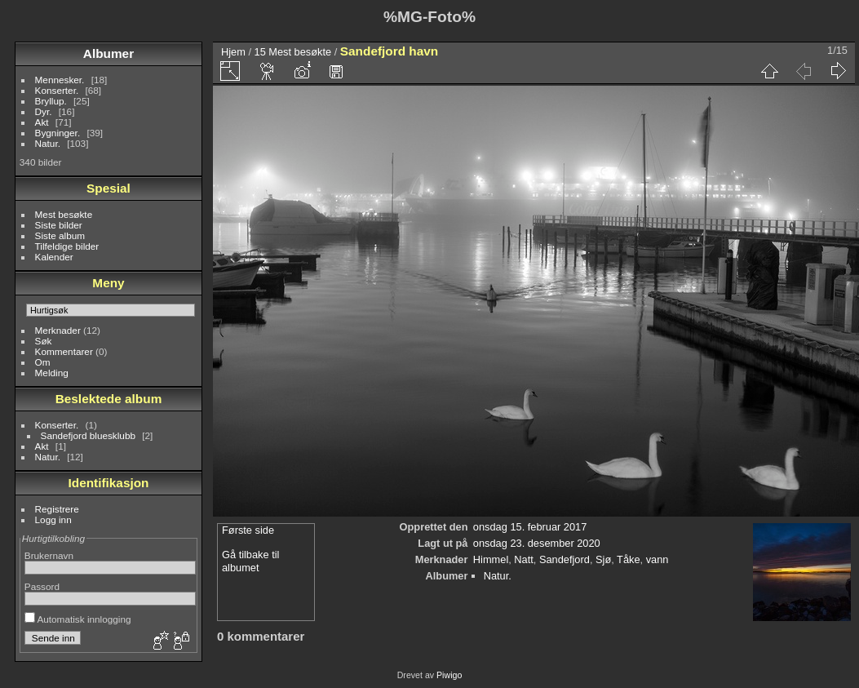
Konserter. (57, 90)
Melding (52, 372)
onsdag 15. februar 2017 (530, 527)
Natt (523, 559)
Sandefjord (564, 559)
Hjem (233, 52)
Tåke (628, 559)
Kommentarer (64, 351)
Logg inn (53, 519)
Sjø (603, 559)
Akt (42, 122)
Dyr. (43, 111)
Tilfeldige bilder (67, 246)
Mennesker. (60, 79)
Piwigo (449, 675)
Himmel (490, 559)
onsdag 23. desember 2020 (536, 543)
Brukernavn (48, 555)
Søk (43, 340)
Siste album (60, 235)
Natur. (47, 143)
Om (43, 362)
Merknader (58, 330)
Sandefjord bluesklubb (88, 435)
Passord (42, 586)
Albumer (108, 53)
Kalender (54, 256)
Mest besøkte (64, 214)
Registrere (57, 509)
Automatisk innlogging (77, 619)
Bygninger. (58, 132)
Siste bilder (58, 225)
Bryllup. (51, 100)
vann (657, 559)
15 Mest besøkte (293, 52)
